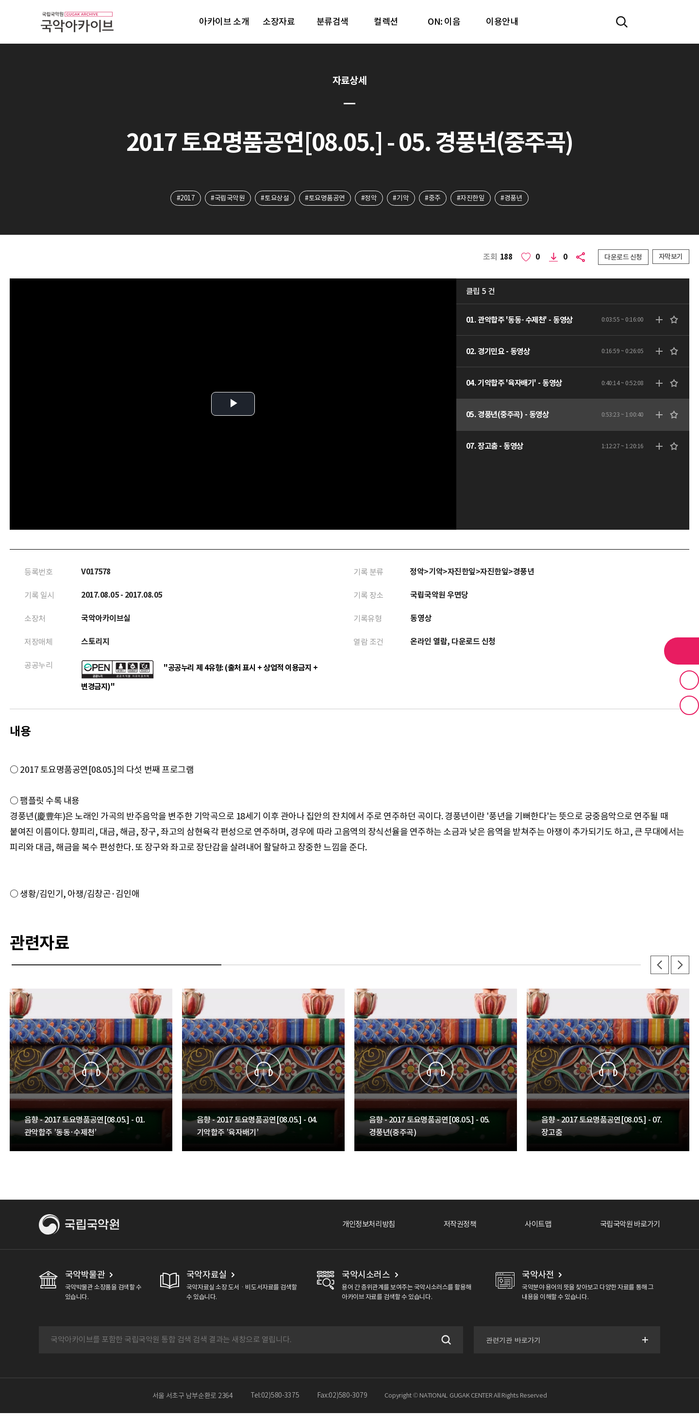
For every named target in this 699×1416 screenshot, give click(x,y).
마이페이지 (650, 22)
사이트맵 (532, 1227)
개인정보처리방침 (358, 1227)
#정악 (369, 198)
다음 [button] (679, 967)
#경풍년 (513, 198)
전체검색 (622, 22)
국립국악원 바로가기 (627, 1227)
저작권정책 (452, 1227)
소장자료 (279, 21)
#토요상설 (274, 198)
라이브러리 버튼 (681, 651)
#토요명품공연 (324, 198)
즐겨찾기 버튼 (689, 680)
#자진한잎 (472, 198)
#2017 (184, 198)
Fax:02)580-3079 (342, 1398)
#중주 (434, 198)
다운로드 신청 (623, 257)
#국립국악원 (226, 198)
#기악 (401, 198)
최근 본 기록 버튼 (689, 705)
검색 (443, 1343)
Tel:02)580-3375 (275, 1398)
